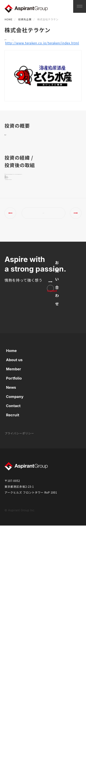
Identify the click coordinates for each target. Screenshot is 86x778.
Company (15, 649)
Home (11, 603)
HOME (8, 19)
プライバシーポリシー (19, 686)
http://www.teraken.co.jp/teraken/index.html (42, 70)
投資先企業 (25, 19)
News (11, 639)
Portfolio (14, 630)
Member (13, 621)
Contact (13, 658)
